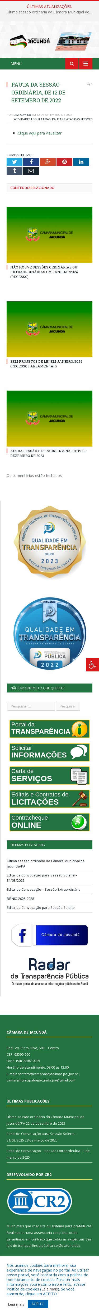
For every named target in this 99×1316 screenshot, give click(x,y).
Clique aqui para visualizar (40, 133)
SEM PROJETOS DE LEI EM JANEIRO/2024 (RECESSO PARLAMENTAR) (46, 363)
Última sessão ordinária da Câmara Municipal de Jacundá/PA (51, 12)
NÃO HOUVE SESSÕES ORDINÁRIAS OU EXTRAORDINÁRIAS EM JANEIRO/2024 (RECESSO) (44, 272)
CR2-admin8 (22, 115)
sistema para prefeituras (71, 1226)
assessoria (43, 1232)
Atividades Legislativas (32, 119)
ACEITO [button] (38, 1303)
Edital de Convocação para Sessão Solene (41, 907)
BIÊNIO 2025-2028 (20, 898)
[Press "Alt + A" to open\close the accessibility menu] (92, 664)
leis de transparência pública (30, 1245)
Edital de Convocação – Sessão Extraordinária (44, 889)
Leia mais (49, 1289)
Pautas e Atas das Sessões (72, 119)
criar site (39, 1226)
